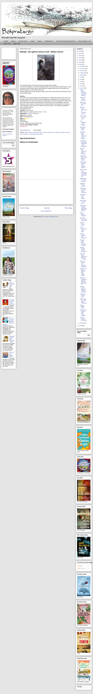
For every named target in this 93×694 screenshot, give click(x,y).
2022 (80, 60)
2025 (80, 53)
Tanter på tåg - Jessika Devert (11, 354)
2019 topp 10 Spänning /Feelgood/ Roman (65, 41)
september (83, 72)
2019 (80, 325)
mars (81, 85)
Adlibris (26, 121)
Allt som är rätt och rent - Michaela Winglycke (83, 264)
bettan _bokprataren (34, 132)
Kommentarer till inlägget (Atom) (50, 216)
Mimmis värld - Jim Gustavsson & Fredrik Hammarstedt (83, 173)
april (81, 83)
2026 (80, 51)
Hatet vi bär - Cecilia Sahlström (83, 99)
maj (81, 81)
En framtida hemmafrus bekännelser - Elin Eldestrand (83, 143)
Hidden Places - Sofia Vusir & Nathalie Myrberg (83, 92)
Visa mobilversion (46, 211)
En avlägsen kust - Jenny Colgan (83, 196)
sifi (28, 134)
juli (81, 77)
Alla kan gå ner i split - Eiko (83, 104)
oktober (82, 70)
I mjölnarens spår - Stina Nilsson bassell (83, 158)
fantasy (45, 132)
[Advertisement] (46, 192)
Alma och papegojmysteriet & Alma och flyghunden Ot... (83, 281)
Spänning (40, 41)
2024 (80, 55)
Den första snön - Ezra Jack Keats (83, 219)
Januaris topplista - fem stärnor (83, 319)
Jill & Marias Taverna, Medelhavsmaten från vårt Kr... (83, 208)
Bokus (21, 121)
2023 (80, 57)
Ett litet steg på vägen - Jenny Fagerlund (83, 190)
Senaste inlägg (24, 208)
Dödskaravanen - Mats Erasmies (83, 180)
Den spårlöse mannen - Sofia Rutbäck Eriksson (83, 164)
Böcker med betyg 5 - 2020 (84, 41)
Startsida (6, 41)
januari (82, 323)
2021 (80, 62)
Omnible (22, 123)
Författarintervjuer (49, 41)
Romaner (32, 41)
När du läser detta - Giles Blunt (11, 284)
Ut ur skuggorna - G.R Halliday (83, 123)
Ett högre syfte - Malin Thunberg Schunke (83, 242)
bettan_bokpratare (7, 131)
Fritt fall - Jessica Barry (82, 224)
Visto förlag (29, 115)
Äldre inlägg (68, 208)
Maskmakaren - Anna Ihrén (83, 202)
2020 (80, 64)
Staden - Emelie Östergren (83, 214)
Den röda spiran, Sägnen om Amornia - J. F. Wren (83, 256)
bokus (40, 132)
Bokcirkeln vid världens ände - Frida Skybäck (83, 312)
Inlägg (80, 566)
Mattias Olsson (51, 132)
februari (82, 88)
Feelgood (13, 41)
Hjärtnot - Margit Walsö (82, 307)
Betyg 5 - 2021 (7, 43)
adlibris (26, 132)
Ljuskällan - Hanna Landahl (83, 185)
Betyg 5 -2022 (17, 43)
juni (81, 79)
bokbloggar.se (23, 126)
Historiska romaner (22, 41)
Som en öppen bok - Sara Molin (83, 229)
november (82, 68)
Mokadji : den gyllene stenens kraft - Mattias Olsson (83, 272)
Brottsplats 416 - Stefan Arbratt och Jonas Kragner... (83, 135)
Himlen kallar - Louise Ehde (83, 117)
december (82, 66)
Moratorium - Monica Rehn (83, 129)
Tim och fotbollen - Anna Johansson (83, 235)
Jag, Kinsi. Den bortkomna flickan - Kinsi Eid (83, 151)
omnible (25, 134)
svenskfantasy (32, 134)
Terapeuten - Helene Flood (83, 295)
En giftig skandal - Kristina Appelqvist (83, 249)
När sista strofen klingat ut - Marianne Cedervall (83, 289)
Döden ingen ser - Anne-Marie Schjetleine (83, 301)
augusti (82, 75)
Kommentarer (82, 568)
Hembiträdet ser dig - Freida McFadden (11, 302)
